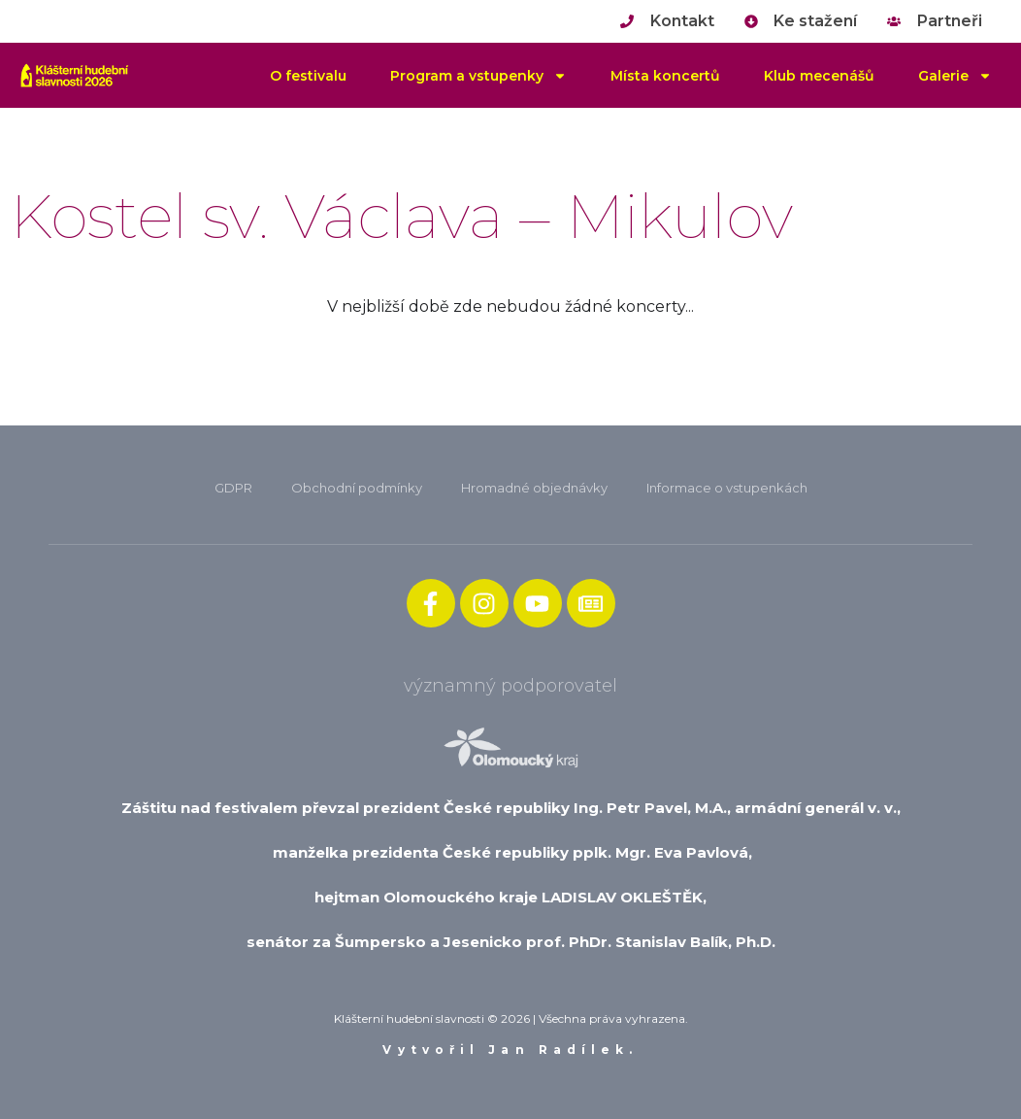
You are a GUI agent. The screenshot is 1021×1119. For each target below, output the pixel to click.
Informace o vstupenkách (726, 487)
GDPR (233, 487)
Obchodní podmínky (356, 487)
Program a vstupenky (478, 75)
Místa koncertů (665, 76)
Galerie (955, 75)
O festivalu (308, 76)
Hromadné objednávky (534, 487)
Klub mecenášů (819, 76)
